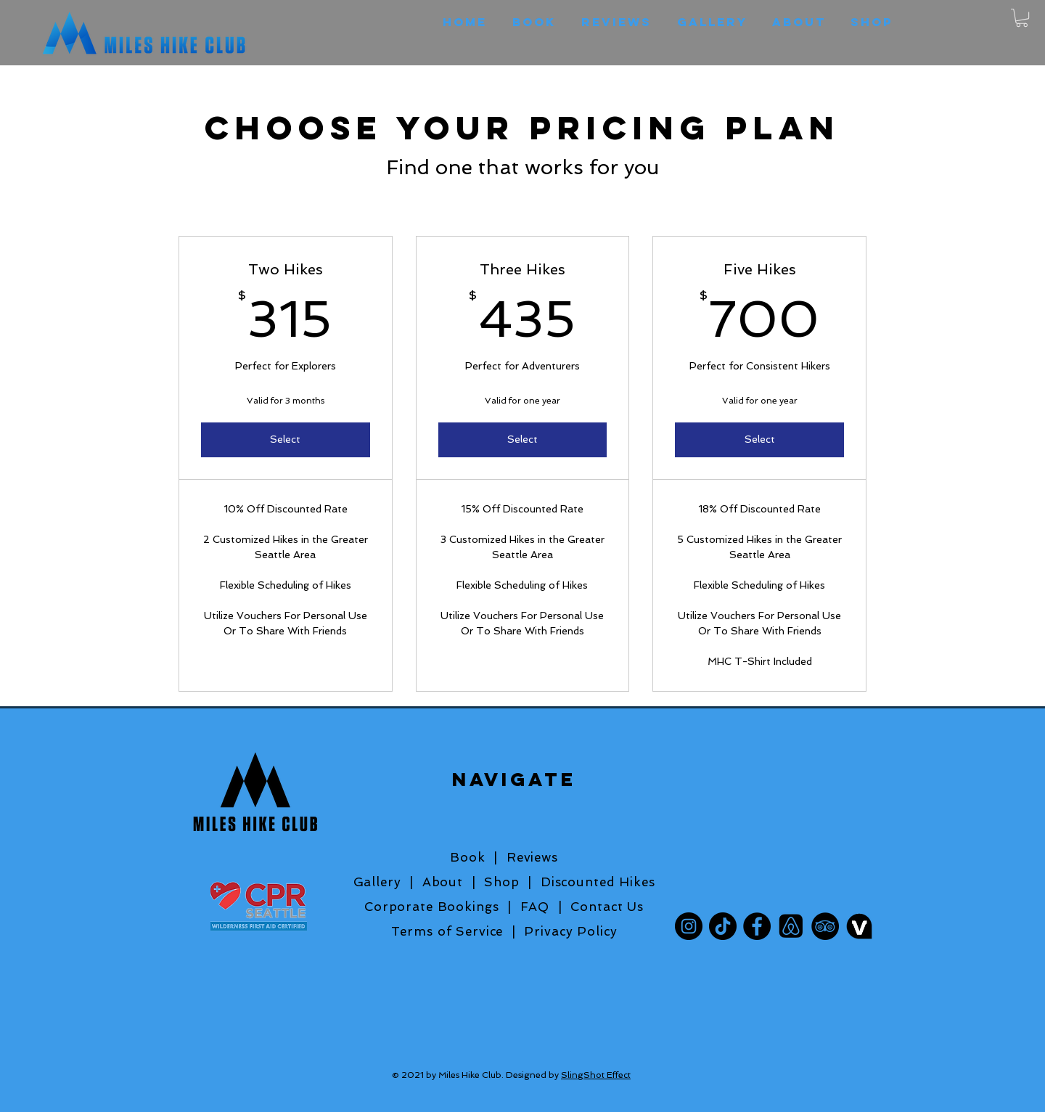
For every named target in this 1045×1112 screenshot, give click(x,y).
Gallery (377, 882)
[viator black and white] (859, 926)
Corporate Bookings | (438, 906)
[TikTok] (723, 926)
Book (467, 857)
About (442, 882)
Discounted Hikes (598, 882)
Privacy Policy (570, 931)
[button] (1022, 18)
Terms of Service (451, 931)
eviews (537, 857)
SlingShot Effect (596, 1075)
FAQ (539, 906)
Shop (501, 882)
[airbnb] (791, 926)
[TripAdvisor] (825, 926)
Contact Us (607, 906)
